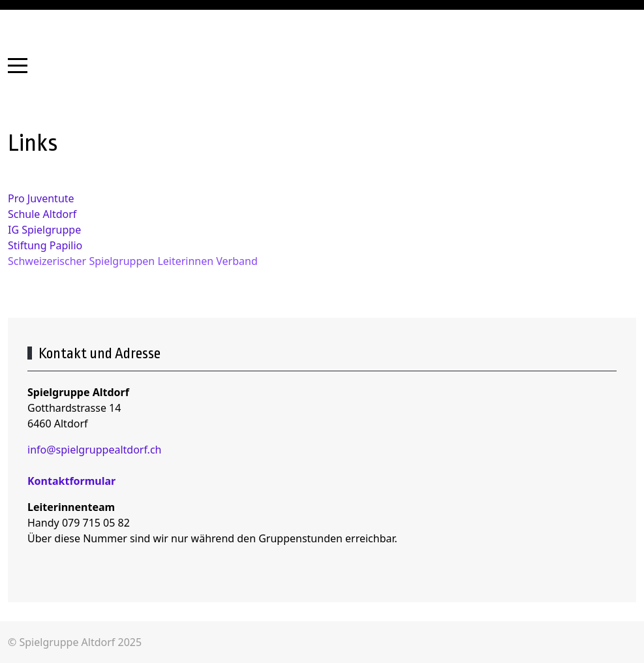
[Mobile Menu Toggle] (17, 65)
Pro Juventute (41, 198)
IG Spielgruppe (44, 230)
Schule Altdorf (42, 214)
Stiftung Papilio (45, 245)
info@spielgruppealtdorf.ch (94, 449)
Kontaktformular (71, 481)
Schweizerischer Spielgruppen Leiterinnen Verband (133, 261)
